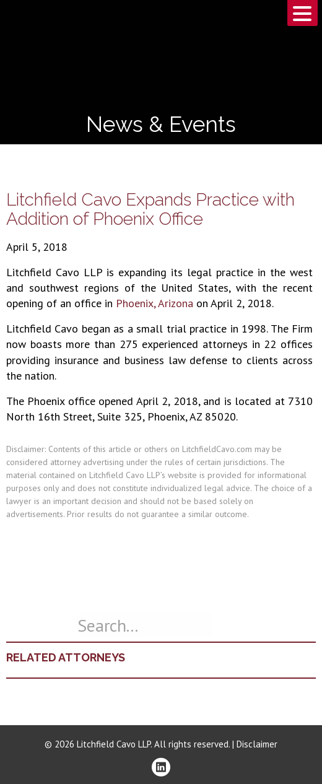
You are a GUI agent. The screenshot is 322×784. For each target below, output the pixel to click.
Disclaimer (257, 744)
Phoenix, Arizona (154, 303)
